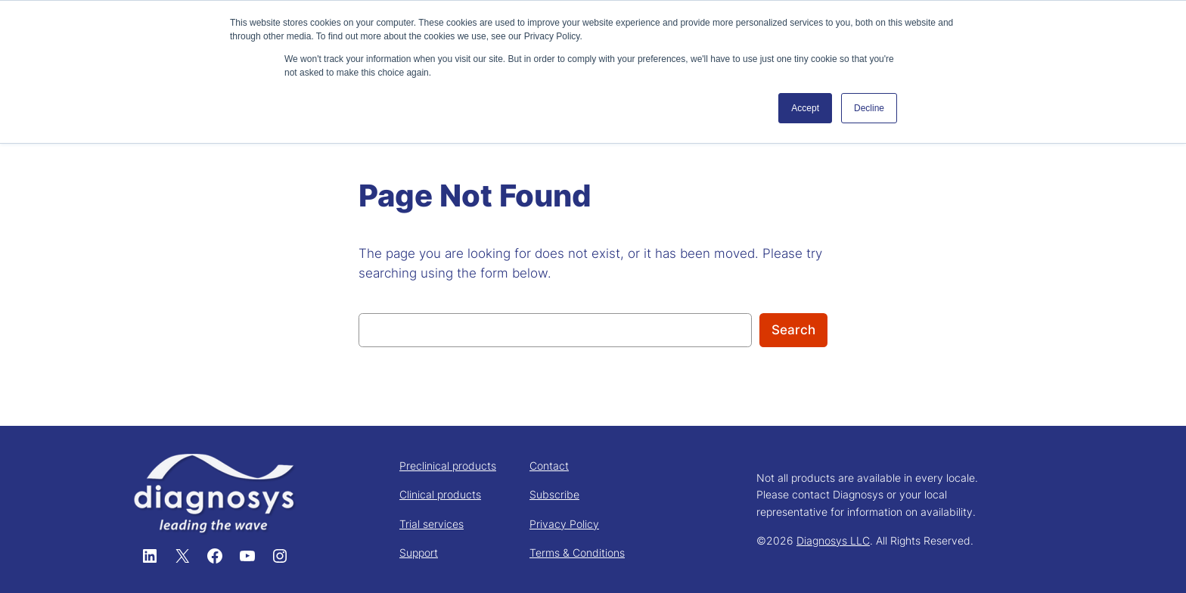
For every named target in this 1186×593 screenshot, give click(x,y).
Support (418, 552)
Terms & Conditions (577, 552)
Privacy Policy (564, 523)
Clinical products (440, 494)
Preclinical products (447, 465)
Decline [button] (869, 108)
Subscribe (554, 494)
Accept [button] (805, 108)
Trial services (431, 523)
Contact (549, 465)
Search (793, 329)
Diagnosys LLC (833, 540)
